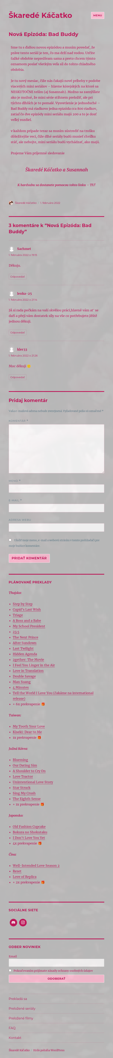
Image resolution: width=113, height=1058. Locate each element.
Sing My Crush (24, 793)
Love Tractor (23, 776)
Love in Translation (28, 671)
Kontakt (15, 1038)
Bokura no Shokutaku (30, 832)
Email (13, 956)
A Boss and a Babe (27, 621)
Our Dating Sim (25, 765)
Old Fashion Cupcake (29, 827)
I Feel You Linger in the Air (34, 665)
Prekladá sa (18, 999)
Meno (15, 481)
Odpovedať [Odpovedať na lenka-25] (17, 332)
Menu (97, 15)
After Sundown (24, 643)
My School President (29, 626)
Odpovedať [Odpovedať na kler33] (17, 377)
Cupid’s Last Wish (27, 609)
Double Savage (24, 676)
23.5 (16, 632)
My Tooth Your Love (29, 726)
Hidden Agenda (25, 654)
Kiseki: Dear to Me (27, 732)
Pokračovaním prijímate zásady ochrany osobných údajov (51, 971)
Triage (18, 615)
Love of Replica (24, 877)
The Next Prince (25, 637)
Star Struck (21, 788)
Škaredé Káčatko (40, 15)
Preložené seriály (22, 1008)
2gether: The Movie (28, 660)
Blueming (20, 760)
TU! (92, 185)
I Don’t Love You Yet (29, 838)
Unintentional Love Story (33, 782)
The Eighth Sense (27, 799)
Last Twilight (23, 648)
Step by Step (22, 604)
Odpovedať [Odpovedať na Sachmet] (17, 276)
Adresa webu (20, 519)
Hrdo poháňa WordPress (49, 1050)
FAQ (12, 1028)
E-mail (15, 500)
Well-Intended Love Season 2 (36, 866)
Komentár (18, 421)
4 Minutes (21, 687)
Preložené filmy (21, 1018)
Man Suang (22, 682)
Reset (17, 871)
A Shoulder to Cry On (29, 771)
